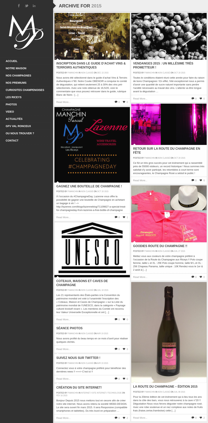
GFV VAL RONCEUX (18, 126)
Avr (99, 333)
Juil (176, 251)
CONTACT (12, 140)
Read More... (63, 102)
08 (179, 392)
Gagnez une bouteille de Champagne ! (89, 186)
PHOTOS (11, 104)
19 (102, 333)
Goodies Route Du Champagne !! (160, 246)
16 (61, 395)
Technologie (115, 393)
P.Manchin (73, 73)
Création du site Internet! (79, 387)
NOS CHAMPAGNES (18, 75)
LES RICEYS (28, 97)
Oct (176, 73)
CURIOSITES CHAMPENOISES (25, 89)
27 (179, 251)
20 (179, 73)
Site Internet (99, 393)
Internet (85, 393)
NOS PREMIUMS (16, 82)
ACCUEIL (11, 61)
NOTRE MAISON (16, 68)
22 (103, 73)
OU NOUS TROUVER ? (20, 133)
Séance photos (69, 328)
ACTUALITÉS (14, 118)
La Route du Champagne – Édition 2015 (165, 386)
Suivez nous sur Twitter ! (78, 357)
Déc (99, 73)
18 (102, 290)
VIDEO (10, 111)
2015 (106, 73)
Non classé (87, 73)
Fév (58, 395)
